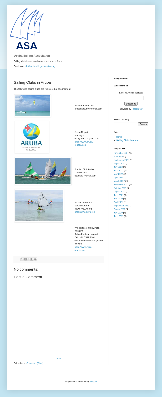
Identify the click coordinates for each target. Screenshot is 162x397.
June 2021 (118, 195)
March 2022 (119, 181)
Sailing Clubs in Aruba (127, 140)
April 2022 (118, 177)
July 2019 (118, 213)
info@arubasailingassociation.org (40, 66)
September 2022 (121, 160)
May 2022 (118, 174)
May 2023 (118, 156)
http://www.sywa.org (84, 212)
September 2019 (121, 206)
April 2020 (118, 202)
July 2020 (118, 198)
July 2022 (118, 167)
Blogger (93, 381)
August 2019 (119, 209)
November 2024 (121, 153)
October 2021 (120, 188)
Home (58, 358)
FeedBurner (136, 109)
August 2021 (119, 191)
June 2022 (118, 170)
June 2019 (118, 216)
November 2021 (121, 184)
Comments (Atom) (34, 363)
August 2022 (119, 163)
